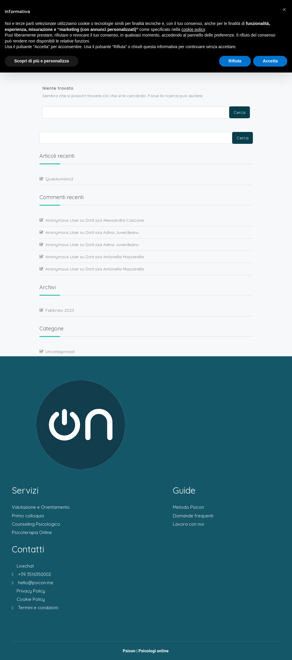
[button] (284, 9)
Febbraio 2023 (59, 310)
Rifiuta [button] (235, 61)
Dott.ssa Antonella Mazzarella (115, 256)
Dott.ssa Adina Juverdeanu (112, 232)
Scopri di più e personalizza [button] (41, 61)
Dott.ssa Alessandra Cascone (115, 220)
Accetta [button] (270, 61)
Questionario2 (59, 179)
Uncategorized (59, 351)
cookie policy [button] (193, 29)
